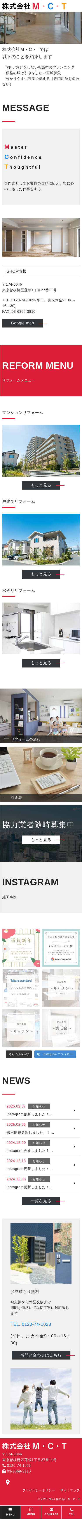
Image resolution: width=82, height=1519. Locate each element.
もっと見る (41, 485)
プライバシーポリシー (39, 1490)
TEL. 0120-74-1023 (30, 1324)
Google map (22, 323)
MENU (31, 1512)
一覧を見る (41, 1201)
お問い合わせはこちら (41, 1355)
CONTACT (51, 1512)
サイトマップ (70, 1490)
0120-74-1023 (16, 1465)
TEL (72, 1512)
